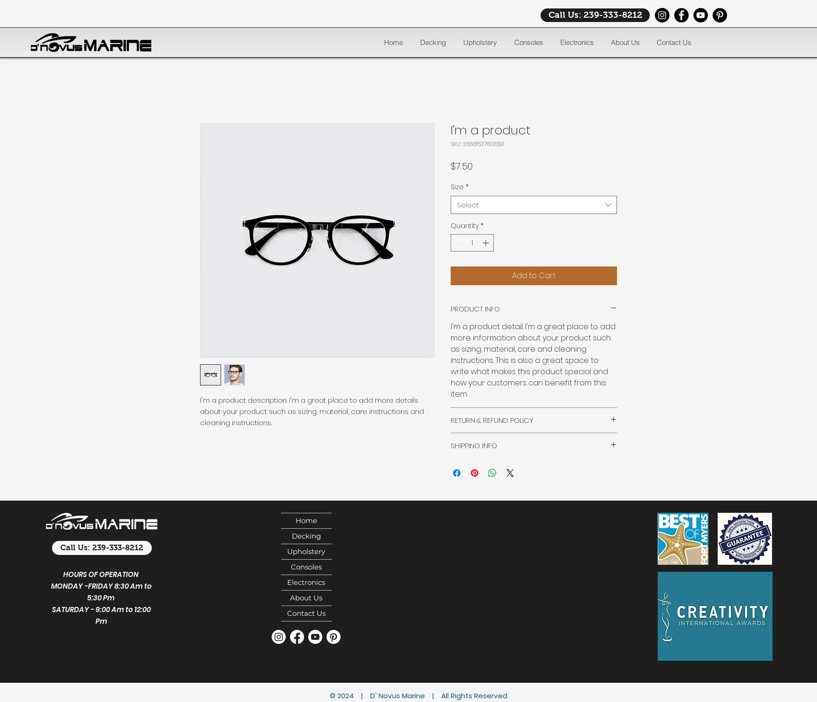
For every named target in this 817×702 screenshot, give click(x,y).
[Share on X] (510, 473)
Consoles (306, 566)
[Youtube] (315, 637)
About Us (306, 597)
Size (459, 187)
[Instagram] (662, 15)
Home (306, 520)
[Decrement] (458, 243)
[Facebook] (681, 15)
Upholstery (306, 551)
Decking (306, 536)
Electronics (306, 582)
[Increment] (486, 243)
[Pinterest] (720, 15)
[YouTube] (700, 15)
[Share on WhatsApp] (492, 473)
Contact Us (306, 613)
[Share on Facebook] (456, 473)
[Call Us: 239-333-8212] (595, 15)
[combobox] (534, 205)
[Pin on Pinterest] (474, 473)
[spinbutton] (472, 243)
